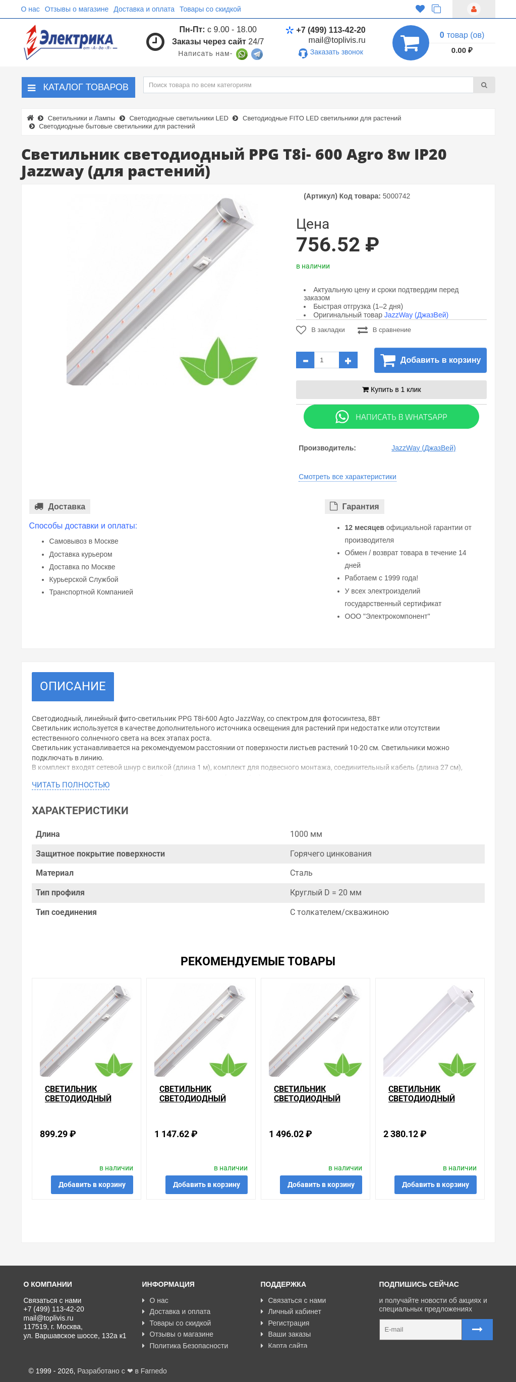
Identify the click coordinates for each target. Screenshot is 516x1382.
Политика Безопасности (185, 1346)
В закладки (320, 330)
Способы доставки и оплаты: (83, 525)
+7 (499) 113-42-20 (325, 30)
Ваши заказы (286, 1334)
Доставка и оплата (144, 9)
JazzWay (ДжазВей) (416, 315)
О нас (30, 9)
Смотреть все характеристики (347, 477)
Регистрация (285, 1323)
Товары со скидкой (210, 9)
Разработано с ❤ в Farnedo (122, 1370)
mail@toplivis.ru (337, 40)
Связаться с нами (293, 1300)
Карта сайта (284, 1346)
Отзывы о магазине (76, 9)
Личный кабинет (291, 1311)
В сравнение (384, 330)
